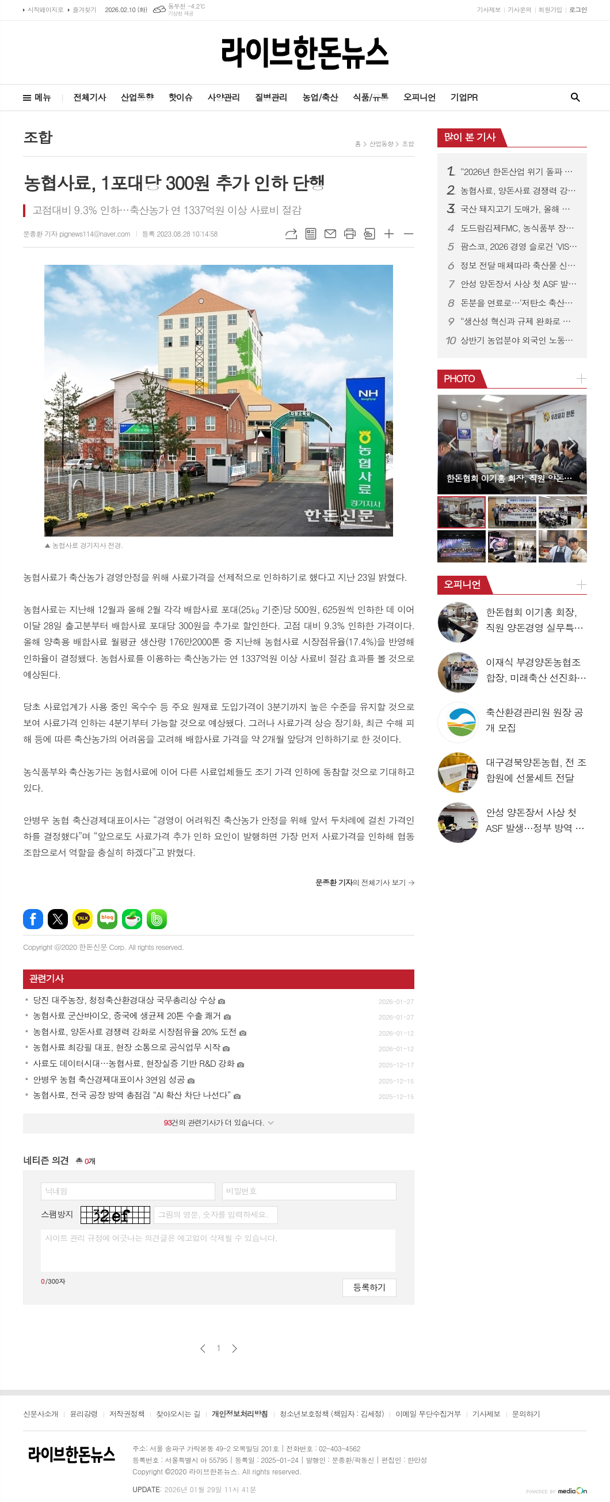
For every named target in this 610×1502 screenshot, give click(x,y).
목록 (311, 233)
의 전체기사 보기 (360, 882)
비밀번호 (241, 1191)
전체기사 (89, 97)
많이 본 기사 (469, 137)
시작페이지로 (45, 9)
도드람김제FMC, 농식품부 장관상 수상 (519, 228)
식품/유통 (370, 97)
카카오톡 (83, 919)
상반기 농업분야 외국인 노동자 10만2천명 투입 (519, 340)
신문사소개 (40, 1414)
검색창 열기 (575, 98)
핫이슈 (180, 97)
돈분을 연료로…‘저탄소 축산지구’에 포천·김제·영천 (519, 303)
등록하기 (369, 1287)
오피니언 (419, 97)
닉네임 (56, 1191)
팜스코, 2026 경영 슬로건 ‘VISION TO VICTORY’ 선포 (519, 246)
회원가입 (550, 9)
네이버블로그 (107, 919)
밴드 (157, 919)
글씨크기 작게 (408, 233)
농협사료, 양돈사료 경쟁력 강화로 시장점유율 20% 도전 (519, 190)
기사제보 (489, 9)
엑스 (58, 919)
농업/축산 (320, 97)
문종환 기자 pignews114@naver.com (77, 233)
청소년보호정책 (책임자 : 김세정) (332, 1414)
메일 (330, 233)
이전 (202, 1348)
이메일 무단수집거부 (428, 1414)
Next (572, 443)
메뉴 (43, 97)
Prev (452, 443)
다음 (234, 1348)
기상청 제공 (181, 13)
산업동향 (137, 97)
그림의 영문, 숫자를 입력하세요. (213, 1214)
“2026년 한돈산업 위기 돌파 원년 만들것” (519, 171)
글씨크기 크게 (389, 233)
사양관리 (223, 97)
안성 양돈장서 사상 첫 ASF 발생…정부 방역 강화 (519, 284)
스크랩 (369, 233)
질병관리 (271, 97)
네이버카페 (132, 919)
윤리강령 (84, 1414)
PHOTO (459, 378)
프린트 (350, 233)
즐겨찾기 (84, 9)
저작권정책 (126, 1414)
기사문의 (519, 9)
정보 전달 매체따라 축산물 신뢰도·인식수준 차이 (519, 265)
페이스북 (33, 919)
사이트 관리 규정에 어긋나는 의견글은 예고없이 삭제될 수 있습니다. (161, 1238)
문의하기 (526, 1414)
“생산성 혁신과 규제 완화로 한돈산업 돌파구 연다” (519, 321)
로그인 (578, 9)
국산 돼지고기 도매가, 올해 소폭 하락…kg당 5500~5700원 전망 (519, 209)
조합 (408, 143)
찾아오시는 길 (178, 1414)
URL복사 (291, 233)
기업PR (464, 97)
